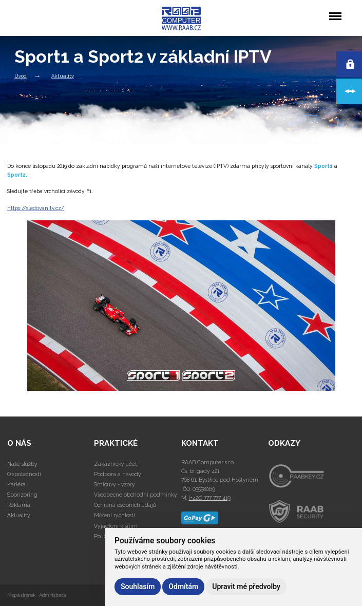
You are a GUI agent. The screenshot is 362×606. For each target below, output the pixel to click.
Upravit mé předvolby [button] (246, 586)
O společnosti (24, 474)
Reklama (18, 505)
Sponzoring (22, 494)
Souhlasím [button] (138, 586)
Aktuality (62, 75)
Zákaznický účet (115, 464)
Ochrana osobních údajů (125, 505)
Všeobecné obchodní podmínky (135, 494)
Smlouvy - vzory (114, 484)
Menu (335, 11)
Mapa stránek (21, 595)
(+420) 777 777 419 (210, 498)
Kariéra (16, 484)
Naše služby (22, 464)
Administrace (52, 595)
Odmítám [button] (183, 586)
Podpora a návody (117, 474)
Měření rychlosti (114, 515)
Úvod (20, 75)
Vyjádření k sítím (116, 526)
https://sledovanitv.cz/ (35, 208)
